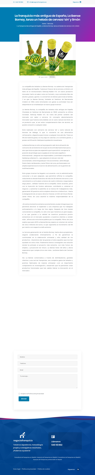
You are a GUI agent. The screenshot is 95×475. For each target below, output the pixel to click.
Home (44, 23)
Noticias (50, 23)
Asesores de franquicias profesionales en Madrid (47, 459)
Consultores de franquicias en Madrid (69, 457)
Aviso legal (16, 469)
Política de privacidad (36, 394)
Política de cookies (43, 469)
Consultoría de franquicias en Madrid (25, 457)
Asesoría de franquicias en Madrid (47, 457)
